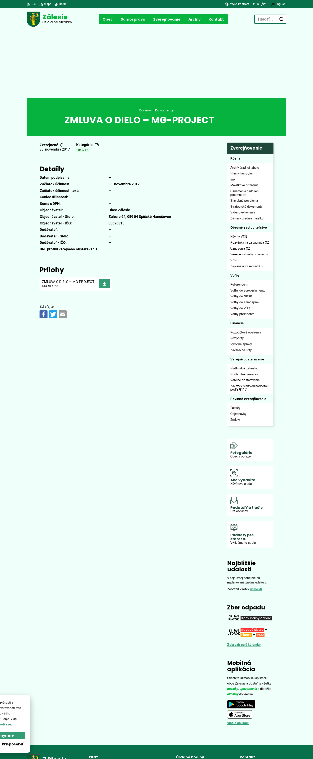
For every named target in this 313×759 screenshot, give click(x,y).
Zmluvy (82, 81)
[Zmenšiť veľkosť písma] (254, 4)
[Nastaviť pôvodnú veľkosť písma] (258, 4)
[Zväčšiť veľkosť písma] (263, 4)
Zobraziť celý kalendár (244, 576)
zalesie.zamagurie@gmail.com (263, 729)
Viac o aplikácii (238, 655)
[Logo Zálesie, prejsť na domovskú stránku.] (49, 19)
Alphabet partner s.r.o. (81, 748)
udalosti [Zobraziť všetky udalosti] (256, 521)
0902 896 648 (249, 724)
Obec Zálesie (135, 748)
